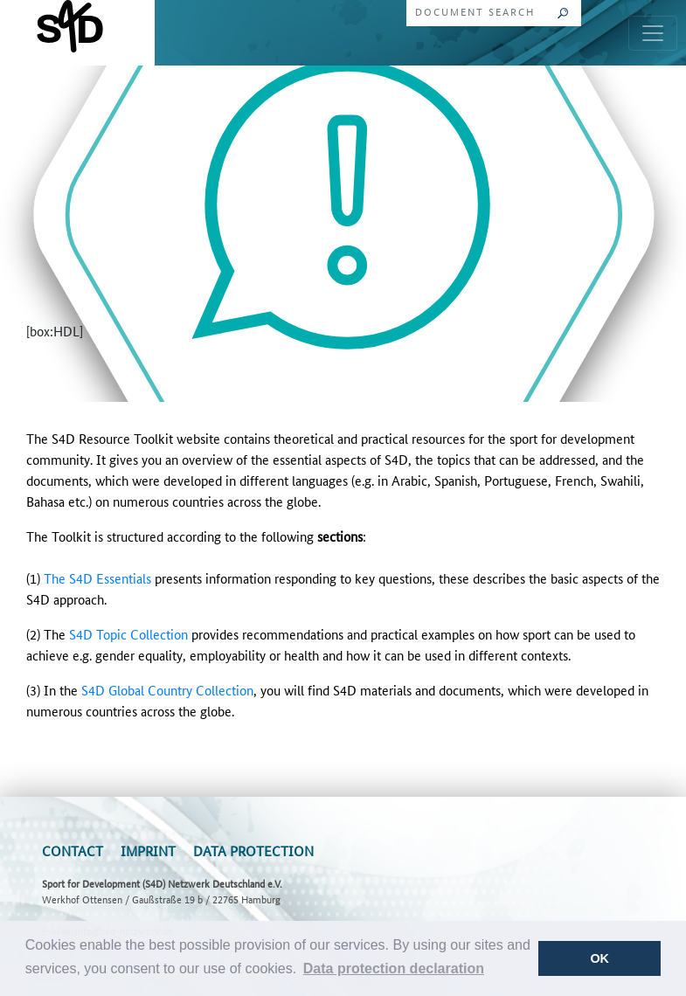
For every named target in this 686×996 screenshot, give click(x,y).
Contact (72, 850)
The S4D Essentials (97, 578)
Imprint (148, 850)
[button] (394, 969)
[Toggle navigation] (652, 33)
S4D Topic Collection (128, 634)
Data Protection (253, 850)
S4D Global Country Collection (167, 690)
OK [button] (599, 958)
